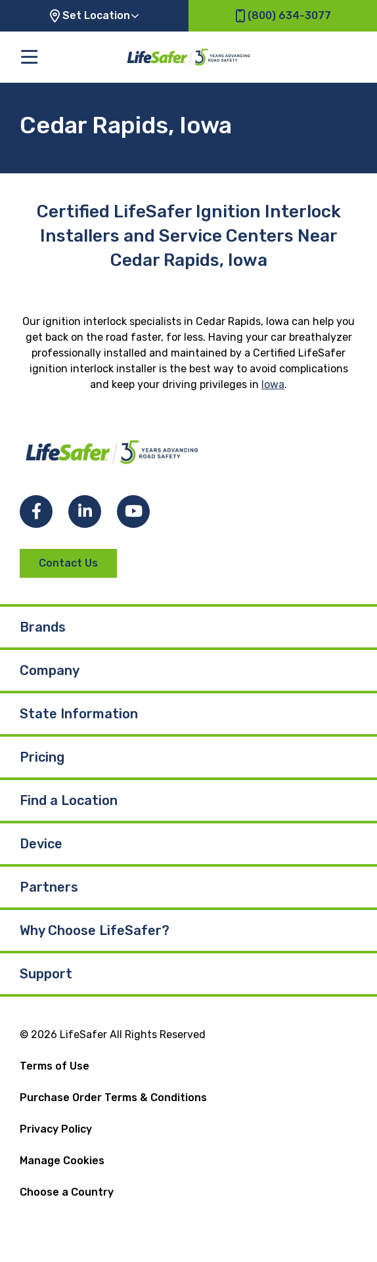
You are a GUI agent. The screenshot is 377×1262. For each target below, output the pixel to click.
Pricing (42, 757)
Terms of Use (54, 1066)
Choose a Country (67, 1192)
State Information (79, 714)
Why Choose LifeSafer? (94, 930)
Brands (43, 627)
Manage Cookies (62, 1160)
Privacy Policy (56, 1129)
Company (49, 670)
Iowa (272, 384)
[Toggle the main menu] (29, 57)
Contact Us (68, 563)
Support (46, 974)
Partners (49, 887)
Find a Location (69, 800)
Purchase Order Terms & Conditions (113, 1097)
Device (41, 844)
